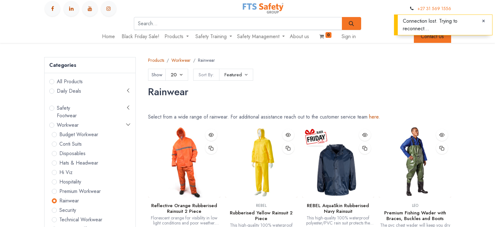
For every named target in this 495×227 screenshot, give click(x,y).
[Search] (351, 23)
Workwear (68, 125)
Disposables (72, 153)
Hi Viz (66, 172)
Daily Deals (69, 91)
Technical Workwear (80, 219)
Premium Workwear (80, 191)
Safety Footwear (67, 111)
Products (156, 60)
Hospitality (70, 181)
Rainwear (69, 200)
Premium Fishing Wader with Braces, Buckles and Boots (415, 215)
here (374, 116)
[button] (236, 75)
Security (67, 210)
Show (157, 74)
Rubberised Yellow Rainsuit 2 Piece (261, 215)
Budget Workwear (78, 134)
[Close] (483, 21)
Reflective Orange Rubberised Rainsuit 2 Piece (184, 208)
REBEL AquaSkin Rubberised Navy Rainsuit (338, 208)
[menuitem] (108, 36)
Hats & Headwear (78, 162)
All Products (70, 81)
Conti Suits (70, 144)
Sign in (349, 36)
